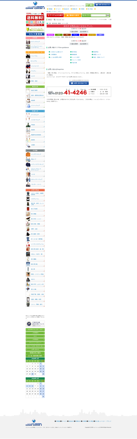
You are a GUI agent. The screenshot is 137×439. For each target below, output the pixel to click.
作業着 (82, 9)
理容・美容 (34, 81)
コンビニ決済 (75, 57)
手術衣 (33, 124)
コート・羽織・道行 (36, 304)
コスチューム (35, 198)
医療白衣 (74, 9)
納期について (97, 54)
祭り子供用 (34, 209)
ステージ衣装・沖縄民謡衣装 (37, 194)
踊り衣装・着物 (35, 224)
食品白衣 (66, 9)
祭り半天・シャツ (36, 219)
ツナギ (33, 174)
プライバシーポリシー (35, 342)
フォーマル (34, 56)
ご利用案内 (53, 54)
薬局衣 (33, 140)
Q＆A (35, 336)
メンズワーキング (36, 154)
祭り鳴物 (33, 214)
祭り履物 (33, 259)
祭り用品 (90, 9)
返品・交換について (99, 57)
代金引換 (74, 62)
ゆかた (33, 279)
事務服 (50, 9)
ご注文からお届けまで (56, 52)
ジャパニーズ (35, 66)
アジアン (33, 71)
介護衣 (33, 145)
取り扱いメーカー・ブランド (55, 11)
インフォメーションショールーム (36, 46)
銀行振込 (74, 52)
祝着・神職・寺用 (36, 299)
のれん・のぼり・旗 (36, 254)
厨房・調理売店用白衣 (37, 95)
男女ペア (33, 159)
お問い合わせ (35, 349)
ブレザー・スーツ (36, 184)
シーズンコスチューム (37, 244)
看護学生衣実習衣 (36, 135)
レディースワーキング (37, 164)
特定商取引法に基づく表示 (35, 329)
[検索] (98, 15)
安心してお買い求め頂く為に (35, 346)
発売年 (84, 34)
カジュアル (34, 61)
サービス (58, 9)
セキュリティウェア (36, 179)
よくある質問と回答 (56, 57)
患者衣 (33, 130)
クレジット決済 (76, 60)
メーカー (92, 34)
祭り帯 (33, 269)
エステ (33, 76)
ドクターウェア (35, 119)
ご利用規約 (35, 339)
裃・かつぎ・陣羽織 (36, 239)
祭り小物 (33, 289)
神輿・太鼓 (34, 229)
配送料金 (95, 52)
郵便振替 (74, 54)
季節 (67, 34)
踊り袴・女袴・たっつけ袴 (37, 204)
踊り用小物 (34, 264)
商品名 (75, 34)
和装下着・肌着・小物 (37, 294)
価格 (100, 34)
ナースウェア (35, 114)
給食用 (33, 100)
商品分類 (50, 34)
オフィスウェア (35, 41)
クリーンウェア (35, 105)
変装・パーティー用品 (37, 274)
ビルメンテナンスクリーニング (36, 169)
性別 (59, 34)
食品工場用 (34, 90)
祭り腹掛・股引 (35, 234)
